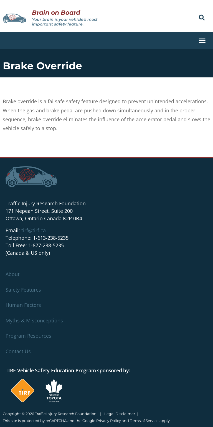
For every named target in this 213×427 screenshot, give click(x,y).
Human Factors (23, 305)
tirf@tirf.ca (33, 230)
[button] (202, 18)
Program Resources (28, 335)
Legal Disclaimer (119, 413)
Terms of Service (144, 420)
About (12, 274)
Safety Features (23, 289)
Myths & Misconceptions (34, 320)
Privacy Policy (108, 420)
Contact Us (18, 351)
